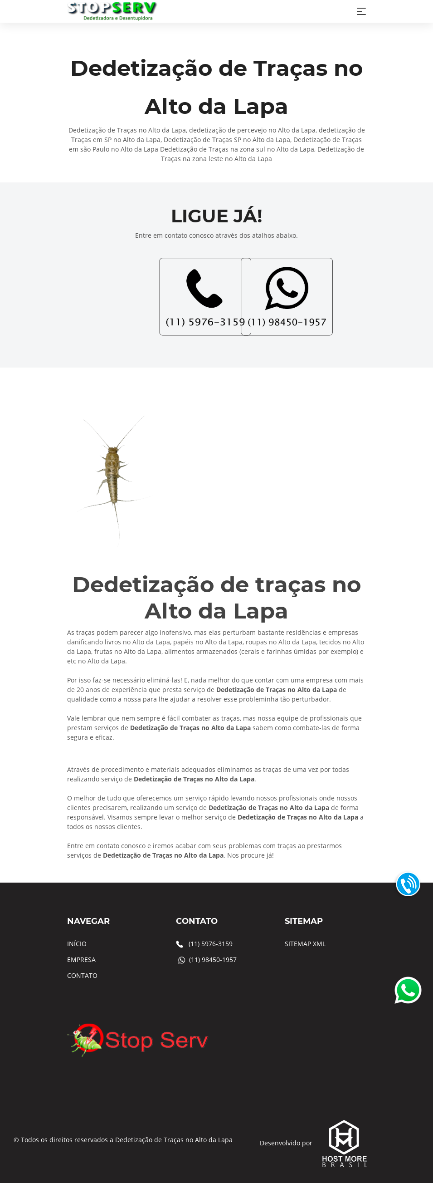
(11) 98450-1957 (213, 959)
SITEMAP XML (305, 943)
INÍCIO (77, 943)
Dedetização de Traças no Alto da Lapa (174, 1139)
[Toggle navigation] (361, 11)
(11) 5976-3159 (211, 943)
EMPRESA (81, 959)
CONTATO (82, 975)
